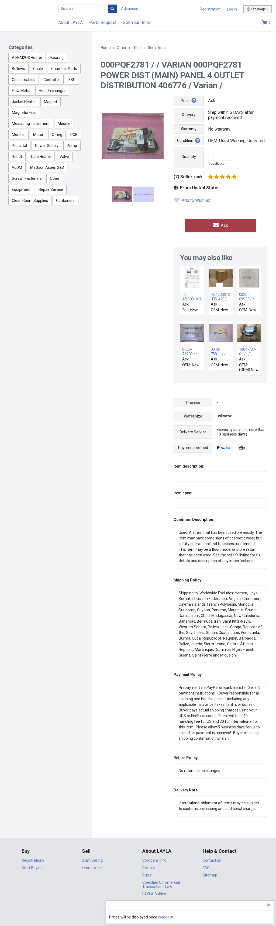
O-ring (57, 134)
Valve (64, 157)
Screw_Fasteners (27, 178)
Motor (38, 134)
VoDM (17, 167)
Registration (210, 9)
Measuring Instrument (31, 123)
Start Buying (32, 867)
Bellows (18, 68)
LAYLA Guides (154, 893)
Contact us (212, 859)
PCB (74, 134)
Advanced (129, 8)
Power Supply (46, 145)
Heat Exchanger (52, 91)
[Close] (268, 905)
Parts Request (102, 22)
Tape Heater (40, 157)
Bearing (57, 57)
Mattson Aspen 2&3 (47, 167)
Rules (147, 874)
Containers (65, 200)
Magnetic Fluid (24, 112)
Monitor (18, 134)
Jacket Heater (24, 102)
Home (106, 47)
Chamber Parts (64, 68)
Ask (220, 224)
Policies (148, 867)
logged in (239, 917)
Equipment (21, 189)
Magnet (50, 102)
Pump (72, 145)
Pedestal (19, 145)
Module (64, 123)
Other (55, 178)
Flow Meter (21, 91)
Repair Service (51, 189)
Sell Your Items (137, 22)
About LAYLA (70, 22)
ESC (71, 80)
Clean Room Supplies (30, 200)
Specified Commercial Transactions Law (161, 883)
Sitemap (210, 874)
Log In (232, 9)
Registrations (33, 859)
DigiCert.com (138, 909)
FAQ (206, 867)
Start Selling (92, 859)
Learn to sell (92, 867)
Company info (154, 859)
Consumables (23, 80)
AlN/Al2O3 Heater (27, 57)
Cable (38, 68)
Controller (51, 80)
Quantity (188, 157)
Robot (17, 157)
